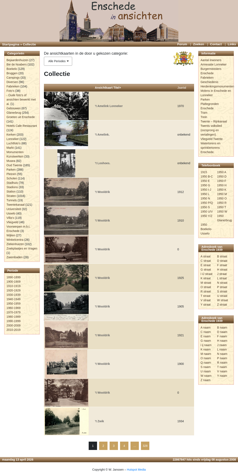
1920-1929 (13, 290)
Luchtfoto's (13, 143)
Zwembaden (14, 257)
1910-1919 (13, 286)
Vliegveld (12, 222)
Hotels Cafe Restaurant (21, 125)
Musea (10, 161)
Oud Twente (14, 165)
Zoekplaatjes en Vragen (21, 248)
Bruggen (12, 73)
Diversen (12, 82)
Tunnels (11, 200)
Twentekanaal (15, 204)
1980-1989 (13, 316)
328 (145, 445)
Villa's (10, 217)
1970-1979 (13, 312)
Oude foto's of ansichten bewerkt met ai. (21, 99)
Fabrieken (12, 86)
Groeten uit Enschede (20, 117)
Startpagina (10, 44)
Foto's (10, 90)
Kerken (11, 134)
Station (11, 191)
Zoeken (198, 44)
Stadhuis (12, 182)
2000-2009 (13, 325)
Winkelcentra (14, 239)
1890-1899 (13, 277)
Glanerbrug (13, 112)
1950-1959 (13, 303)
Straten (11, 196)
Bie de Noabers (16, 64)
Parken (11, 169)
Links (232, 44)
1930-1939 (13, 294)
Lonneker (12, 139)
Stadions (12, 187)
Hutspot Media (136, 469)
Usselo (10, 213)
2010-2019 (13, 329)
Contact (216, 44)
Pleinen (11, 174)
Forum (182, 44)
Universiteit (13, 209)
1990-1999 (13, 321)
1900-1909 (13, 281)
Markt (10, 147)
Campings (13, 77)
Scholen (11, 178)
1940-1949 (13, 299)
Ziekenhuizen (15, 244)
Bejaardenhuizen (17, 60)
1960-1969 (13, 308)
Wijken (10, 235)
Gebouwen (13, 108)
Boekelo (11, 69)
